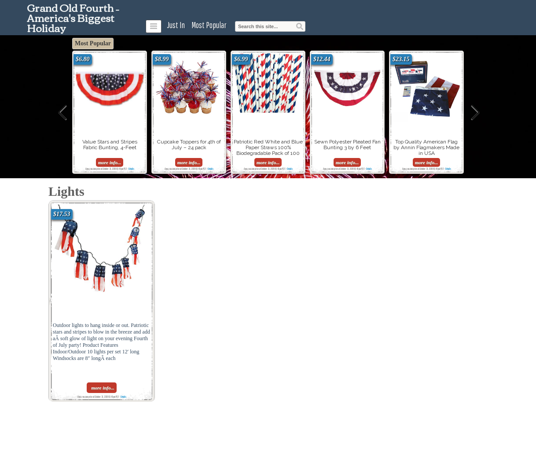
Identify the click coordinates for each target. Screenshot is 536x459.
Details (131, 168)
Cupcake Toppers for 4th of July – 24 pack (189, 145)
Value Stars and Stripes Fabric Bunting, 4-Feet (109, 145)
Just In (176, 25)
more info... (109, 162)
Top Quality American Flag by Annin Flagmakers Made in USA (426, 147)
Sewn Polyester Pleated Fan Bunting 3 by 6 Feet (347, 145)
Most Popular (209, 25)
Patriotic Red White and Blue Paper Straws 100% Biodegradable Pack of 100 (268, 147)
